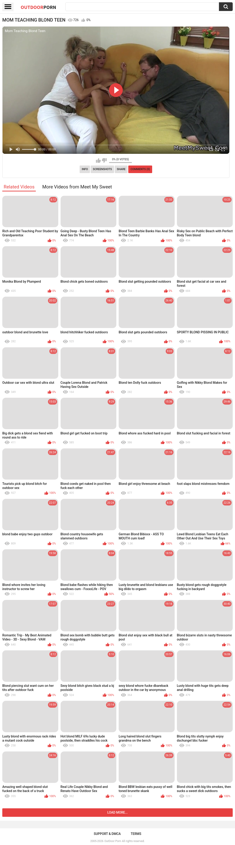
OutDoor (38, 7)
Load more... (117, 812)
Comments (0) (140, 169)
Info (85, 169)
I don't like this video (104, 160)
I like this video (98, 160)
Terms (136, 834)
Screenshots (102, 169)
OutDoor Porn (112, 841)
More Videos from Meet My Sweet (77, 187)
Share (121, 169)
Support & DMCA (107, 834)
